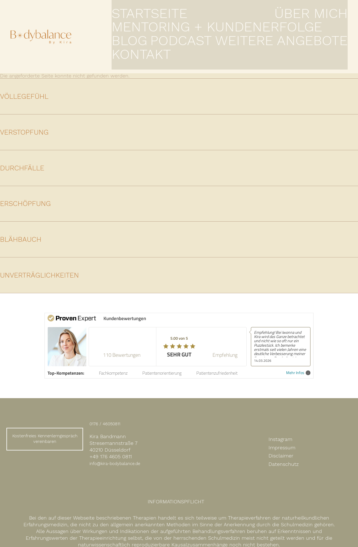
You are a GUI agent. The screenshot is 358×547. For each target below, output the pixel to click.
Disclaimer (280, 505)
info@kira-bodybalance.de (120, 513)
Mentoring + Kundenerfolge (213, 24)
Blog (262, 24)
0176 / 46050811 (108, 473)
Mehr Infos (298, 422)
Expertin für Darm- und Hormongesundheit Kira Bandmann (41, 29)
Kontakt (122, 31)
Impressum (281, 497)
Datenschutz (283, 514)
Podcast (284, 24)
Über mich (156, 24)
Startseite (125, 24)
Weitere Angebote (323, 24)
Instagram (280, 489)
